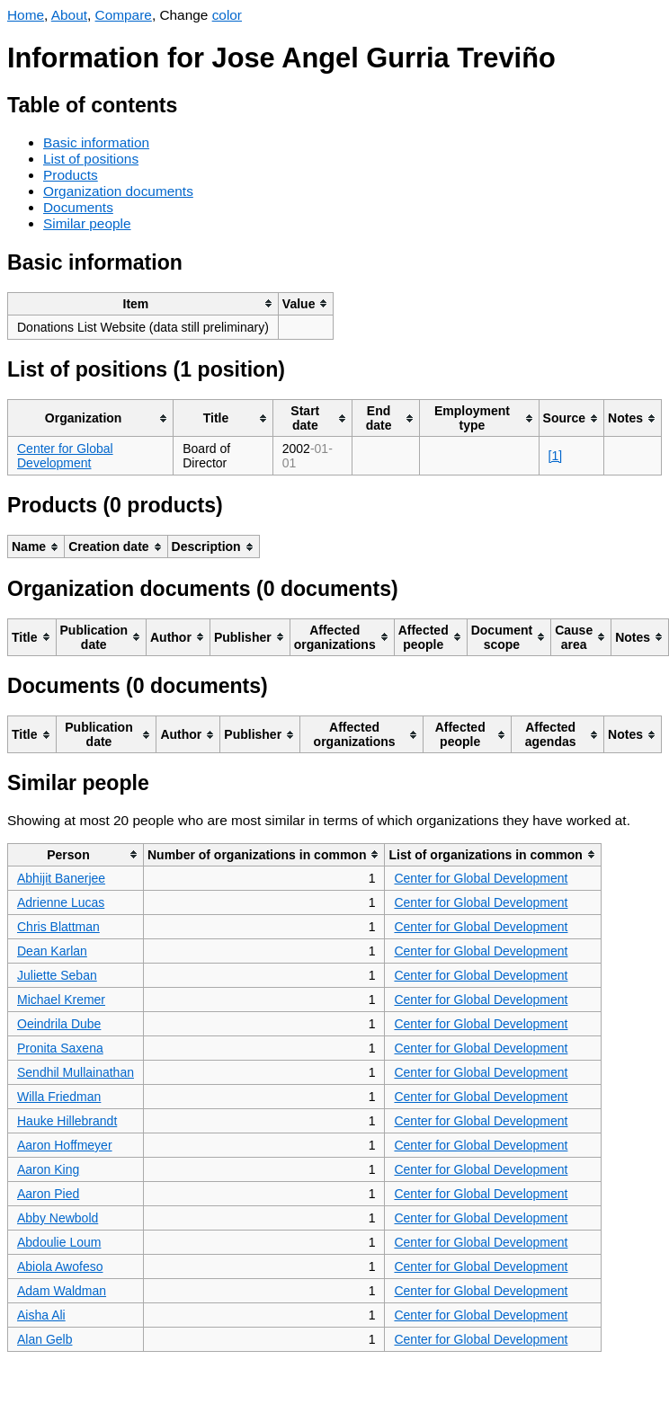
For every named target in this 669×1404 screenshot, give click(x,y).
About (69, 14)
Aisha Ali (41, 1315)
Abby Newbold (57, 1218)
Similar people (87, 223)
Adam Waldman (61, 1291)
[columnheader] (143, 303)
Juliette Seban (57, 975)
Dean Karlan (52, 951)
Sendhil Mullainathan (75, 1072)
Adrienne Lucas (60, 902)
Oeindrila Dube (59, 1024)
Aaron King (48, 1169)
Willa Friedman (59, 1096)
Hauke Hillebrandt (67, 1121)
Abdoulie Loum (59, 1242)
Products (70, 174)
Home (25, 14)
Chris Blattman (58, 927)
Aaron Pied (48, 1193)
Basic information (96, 142)
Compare (123, 14)
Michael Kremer (61, 999)
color (227, 14)
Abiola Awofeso (60, 1266)
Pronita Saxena (60, 1048)
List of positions (90, 158)
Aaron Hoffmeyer (64, 1145)
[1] (556, 456)
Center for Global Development (65, 455)
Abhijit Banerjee (61, 878)
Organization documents (118, 191)
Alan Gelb (44, 1339)
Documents (78, 207)
